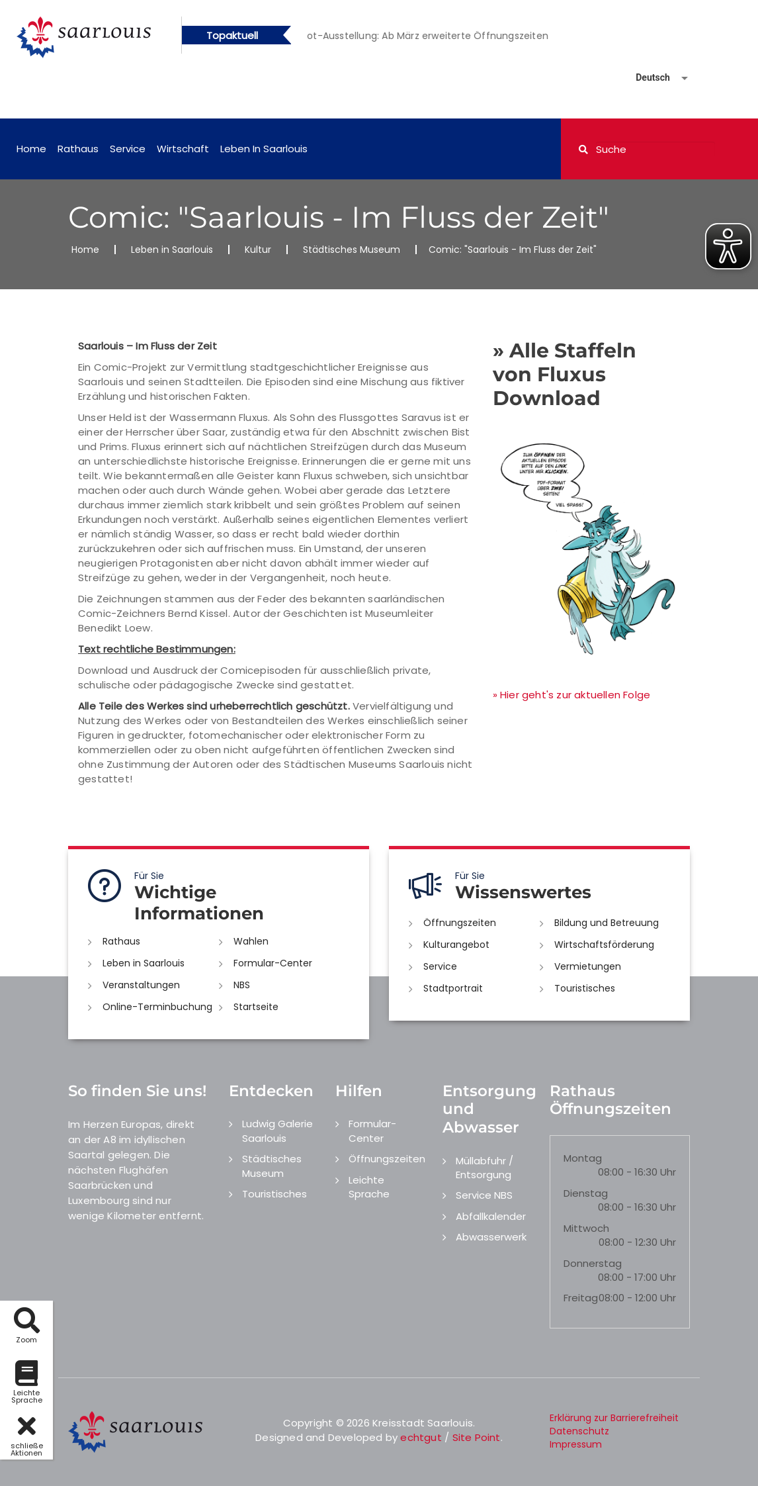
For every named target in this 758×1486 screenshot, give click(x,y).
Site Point (476, 1437)
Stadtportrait (453, 988)
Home (31, 149)
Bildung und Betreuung (606, 922)
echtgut (420, 1437)
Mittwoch (586, 1228)
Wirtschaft (183, 149)
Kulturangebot (456, 944)
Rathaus (78, 149)
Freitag (581, 1298)
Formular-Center (272, 963)
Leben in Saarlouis (264, 149)
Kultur (258, 249)
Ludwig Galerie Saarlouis (277, 1130)
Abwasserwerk (491, 1237)
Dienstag (586, 1193)
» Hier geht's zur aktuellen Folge (572, 695)
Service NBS (484, 1195)
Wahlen (251, 941)
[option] (438, 35)
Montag (583, 1158)
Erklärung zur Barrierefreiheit (614, 1417)
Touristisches (584, 988)
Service (128, 149)
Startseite (255, 1006)
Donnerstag (593, 1263)
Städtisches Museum (351, 249)
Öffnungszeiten (459, 922)
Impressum (576, 1444)
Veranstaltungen (141, 985)
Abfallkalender (491, 1216)
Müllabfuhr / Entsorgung (484, 1168)
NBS (241, 985)
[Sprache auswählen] (646, 78)
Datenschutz (579, 1431)
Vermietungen (587, 966)
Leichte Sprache (369, 1187)
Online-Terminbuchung (157, 1006)
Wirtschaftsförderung (604, 944)
